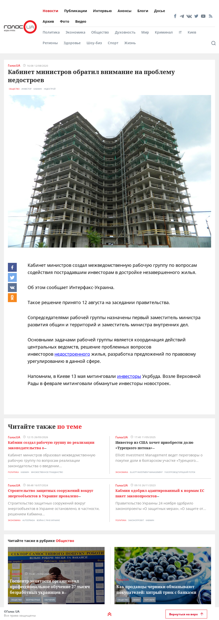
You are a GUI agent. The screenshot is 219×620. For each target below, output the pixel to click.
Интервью (102, 10)
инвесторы (129, 376)
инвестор (26, 88)
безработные (33, 599)
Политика (51, 32)
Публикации (75, 10)
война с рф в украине (48, 520)
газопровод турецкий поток (179, 472)
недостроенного (72, 354)
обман (136, 599)
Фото (64, 21)
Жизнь (130, 42)
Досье (159, 10)
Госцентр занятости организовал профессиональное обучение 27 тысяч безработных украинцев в (50, 586)
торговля (149, 599)
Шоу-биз (94, 42)
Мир (145, 32)
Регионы (50, 42)
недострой (49, 88)
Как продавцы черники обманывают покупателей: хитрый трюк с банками (156, 589)
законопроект (136, 520)
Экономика (75, 32)
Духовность (125, 32)
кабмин (38, 88)
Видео (80, 21)
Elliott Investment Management (146, 472)
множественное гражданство (47, 472)
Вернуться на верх (186, 614)
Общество (100, 32)
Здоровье (72, 42)
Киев (192, 32)
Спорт (113, 42)
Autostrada (28, 520)
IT (180, 32)
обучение (49, 599)
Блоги (142, 10)
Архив (48, 21)
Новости (50, 10)
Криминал (164, 32)
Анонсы (124, 10)
